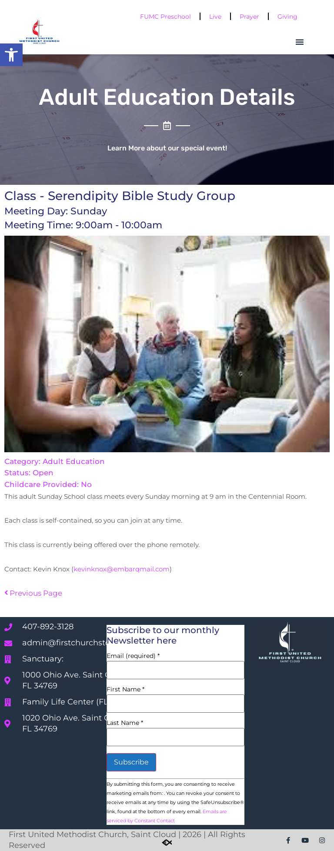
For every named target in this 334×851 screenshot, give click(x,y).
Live (215, 16)
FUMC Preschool (165, 16)
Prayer (249, 16)
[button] (11, 54)
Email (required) (133, 656)
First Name (125, 689)
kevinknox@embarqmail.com (121, 569)
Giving (287, 16)
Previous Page (33, 593)
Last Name (125, 723)
